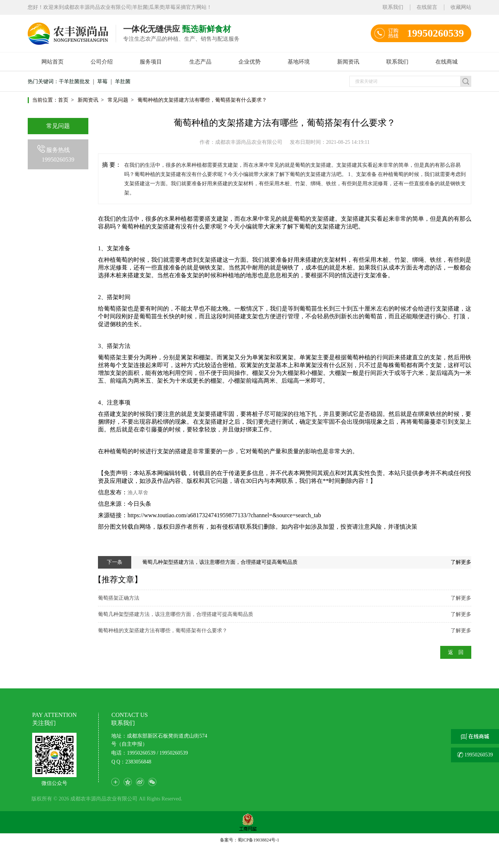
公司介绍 (102, 62)
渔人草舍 (138, 492)
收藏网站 (461, 7)
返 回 (456, 652)
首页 (63, 100)
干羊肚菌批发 (74, 81)
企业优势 (249, 62)
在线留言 (427, 7)
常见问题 (118, 100)
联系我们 (393, 7)
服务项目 (151, 62)
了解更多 (461, 562)
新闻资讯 (348, 62)
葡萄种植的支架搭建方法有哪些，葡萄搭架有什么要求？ (202, 100)
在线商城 (446, 62)
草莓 (102, 81)
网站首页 (52, 62)
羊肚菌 (122, 81)
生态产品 (200, 62)
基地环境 (299, 62)
